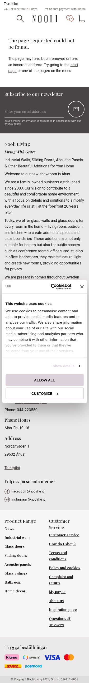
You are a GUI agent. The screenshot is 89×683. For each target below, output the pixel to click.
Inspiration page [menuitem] (63, 609)
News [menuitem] (9, 528)
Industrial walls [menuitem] (17, 537)
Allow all (44, 380)
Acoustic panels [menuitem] (18, 564)
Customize (44, 393)
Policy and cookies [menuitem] (64, 567)
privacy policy (12, 124)
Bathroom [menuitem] (13, 582)
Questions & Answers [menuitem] (60, 621)
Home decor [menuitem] (15, 591)
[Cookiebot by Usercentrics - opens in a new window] (53, 287)
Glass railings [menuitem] (16, 573)
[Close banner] (82, 286)
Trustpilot (11, 4)
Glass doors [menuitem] (15, 546)
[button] (70, 18)
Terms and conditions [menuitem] (58, 555)
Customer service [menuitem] (64, 534)
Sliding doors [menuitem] (16, 555)
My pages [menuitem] (57, 591)
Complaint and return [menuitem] (61, 579)
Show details (64, 366)
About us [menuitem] (56, 600)
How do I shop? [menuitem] (62, 544)
